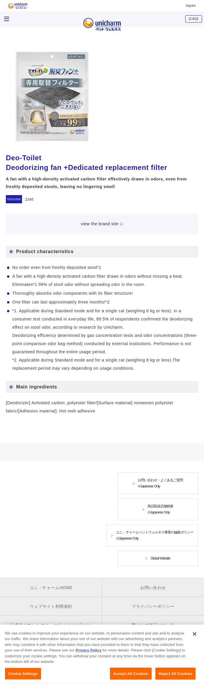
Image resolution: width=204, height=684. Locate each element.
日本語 (193, 19)
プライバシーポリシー (153, 606)
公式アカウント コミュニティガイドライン (51, 625)
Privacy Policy (88, 654)
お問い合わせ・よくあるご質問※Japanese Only (160, 483)
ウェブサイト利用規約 (51, 606)
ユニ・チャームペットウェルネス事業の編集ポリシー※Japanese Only (154, 535)
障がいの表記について (153, 625)
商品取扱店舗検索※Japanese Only (160, 509)
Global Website (160, 558)
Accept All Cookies (130, 677)
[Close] (194, 637)
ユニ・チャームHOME (51, 587)
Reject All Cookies (175, 677)
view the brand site (99, 223)
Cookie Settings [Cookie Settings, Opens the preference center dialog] (23, 677)
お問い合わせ (153, 587)
